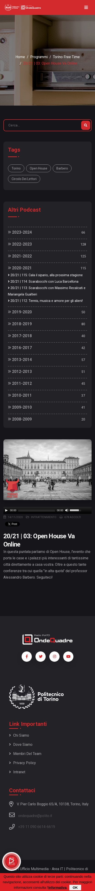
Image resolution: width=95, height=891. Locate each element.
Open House (38, 168)
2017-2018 (20, 335)
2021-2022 (20, 256)
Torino (16, 168)
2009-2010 (20, 407)
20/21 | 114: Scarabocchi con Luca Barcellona (43, 282)
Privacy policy (22, 763)
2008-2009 (20, 419)
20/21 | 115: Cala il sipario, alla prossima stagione (45, 275)
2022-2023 (20, 244)
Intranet (17, 772)
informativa (57, 887)
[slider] (36, 510)
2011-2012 (20, 383)
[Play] (6, 510)
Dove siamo (20, 744)
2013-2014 (20, 359)
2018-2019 (20, 323)
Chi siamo (19, 735)
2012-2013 (20, 371)
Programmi (39, 57)
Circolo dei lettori (24, 179)
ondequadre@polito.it (30, 815)
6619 (51, 827)
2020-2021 (20, 267)
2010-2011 (20, 395)
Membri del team (25, 754)
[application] (47, 510)
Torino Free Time (66, 57)
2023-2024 (20, 232)
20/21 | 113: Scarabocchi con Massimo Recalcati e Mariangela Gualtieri (46, 291)
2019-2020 (20, 311)
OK (75, 887)
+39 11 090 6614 (31, 827)
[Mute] (67, 510)
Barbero (62, 168)
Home (20, 57)
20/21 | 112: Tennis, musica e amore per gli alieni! (45, 301)
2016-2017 (20, 347)
